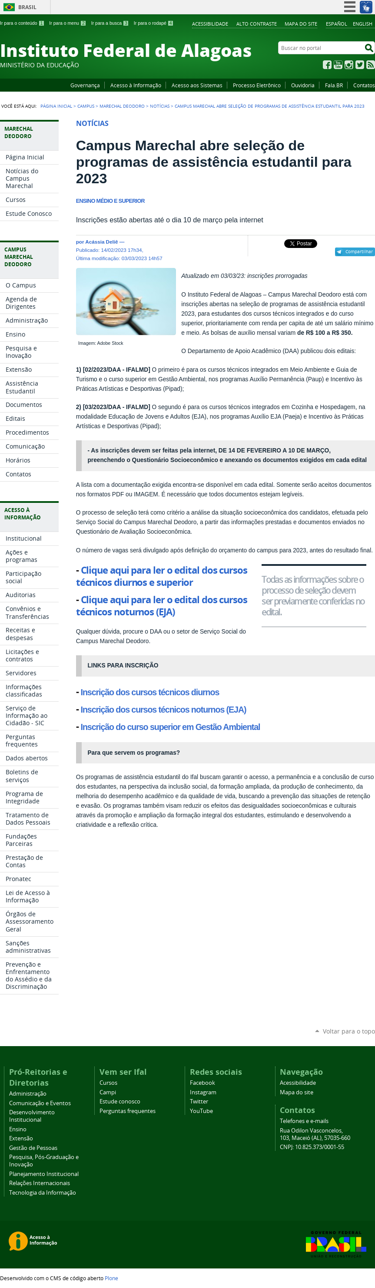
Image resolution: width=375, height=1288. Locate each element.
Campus (85, 106)
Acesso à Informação (135, 85)
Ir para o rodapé (154, 23)
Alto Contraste (256, 23)
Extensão (21, 1138)
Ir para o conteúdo (22, 23)
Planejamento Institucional (44, 1174)
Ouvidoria (303, 85)
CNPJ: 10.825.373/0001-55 (312, 1147)
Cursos (108, 1083)
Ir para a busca (110, 23)
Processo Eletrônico (257, 85)
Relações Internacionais (39, 1183)
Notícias (159, 106)
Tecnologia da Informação (42, 1192)
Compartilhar (359, 251)
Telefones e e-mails (304, 1121)
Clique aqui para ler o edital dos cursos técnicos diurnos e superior (161, 576)
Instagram (349, 64)
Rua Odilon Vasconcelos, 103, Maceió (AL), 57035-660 (315, 1134)
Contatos (364, 85)
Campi (108, 1092)
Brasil (27, 7)
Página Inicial (56, 106)
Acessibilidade (210, 23)
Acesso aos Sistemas (197, 85)
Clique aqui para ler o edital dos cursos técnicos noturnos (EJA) (161, 605)
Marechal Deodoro (122, 106)
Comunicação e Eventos (40, 1103)
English (362, 23)
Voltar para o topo (349, 1031)
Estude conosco (120, 1101)
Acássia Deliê (101, 241)
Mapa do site (301, 23)
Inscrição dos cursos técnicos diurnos (150, 692)
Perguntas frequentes (128, 1111)
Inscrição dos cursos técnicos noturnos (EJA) (163, 709)
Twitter (359, 64)
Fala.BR (334, 85)
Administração (27, 1093)
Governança (85, 85)
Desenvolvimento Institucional (32, 1116)
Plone (111, 1278)
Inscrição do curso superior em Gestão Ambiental (170, 727)
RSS (370, 64)
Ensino (18, 1129)
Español (336, 23)
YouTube (338, 64)
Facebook (327, 64)
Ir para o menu (67, 23)
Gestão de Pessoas (33, 1148)
